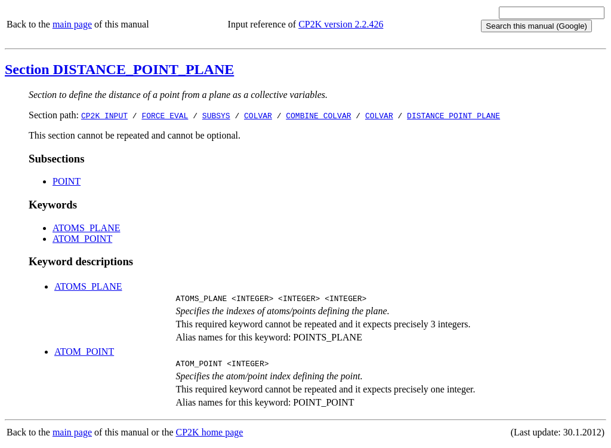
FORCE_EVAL (164, 115)
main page (72, 24)
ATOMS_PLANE (87, 228)
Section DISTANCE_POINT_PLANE (119, 69)
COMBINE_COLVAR (318, 115)
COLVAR (258, 115)
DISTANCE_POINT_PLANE (453, 115)
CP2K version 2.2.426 (340, 24)
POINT (67, 181)
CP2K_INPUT (104, 115)
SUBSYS (216, 115)
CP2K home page (209, 436)
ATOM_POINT (82, 239)
